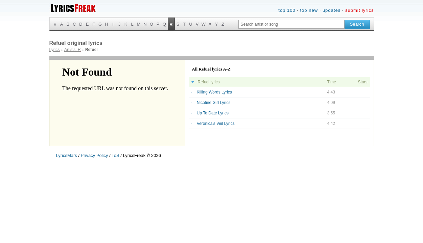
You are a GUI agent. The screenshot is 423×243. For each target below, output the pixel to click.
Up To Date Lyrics (213, 113)
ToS (115, 155)
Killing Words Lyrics (214, 92)
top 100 (286, 10)
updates (331, 10)
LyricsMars (66, 155)
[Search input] (291, 24)
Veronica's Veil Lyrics (216, 123)
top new (309, 10)
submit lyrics (359, 10)
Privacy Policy (94, 155)
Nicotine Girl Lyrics (214, 102)
